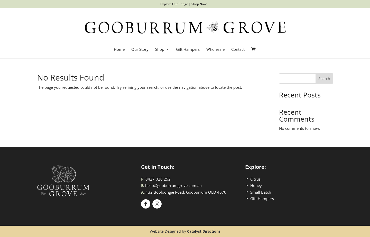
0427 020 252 (158, 179)
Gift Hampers (188, 49)
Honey (256, 185)
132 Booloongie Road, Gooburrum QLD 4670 (186, 192)
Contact (238, 49)
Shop (159, 49)
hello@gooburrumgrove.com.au (173, 185)
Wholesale (215, 49)
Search (324, 78)
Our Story (140, 49)
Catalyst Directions (203, 231)
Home (119, 49)
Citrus (255, 179)
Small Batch (260, 192)
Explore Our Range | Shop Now (183, 4)
